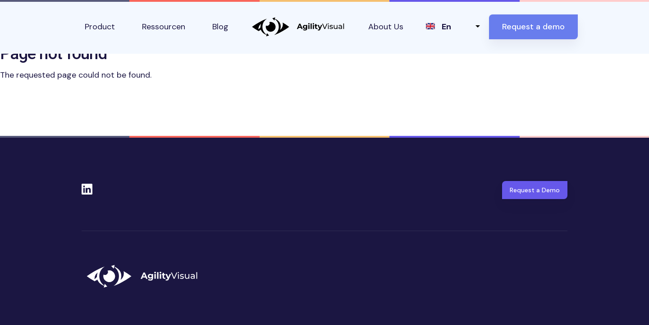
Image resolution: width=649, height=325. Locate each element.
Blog (220, 26)
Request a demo (533, 26)
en (446, 26)
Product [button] (100, 26)
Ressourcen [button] (163, 26)
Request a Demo (535, 190)
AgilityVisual (298, 27)
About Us (385, 26)
